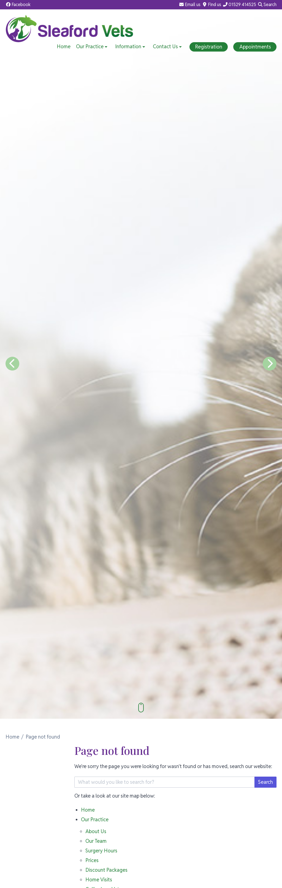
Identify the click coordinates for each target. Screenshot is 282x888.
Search (265, 782)
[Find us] (211, 4)
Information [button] (130, 46)
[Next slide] (269, 364)
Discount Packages (106, 870)
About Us (95, 831)
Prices (92, 860)
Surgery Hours (101, 850)
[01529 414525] (239, 4)
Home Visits (98, 879)
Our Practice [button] (92, 46)
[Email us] (189, 4)
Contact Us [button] (168, 46)
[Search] (266, 4)
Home (63, 46)
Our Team (96, 841)
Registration (208, 47)
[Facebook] (18, 4)
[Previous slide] (12, 364)
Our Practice (95, 819)
